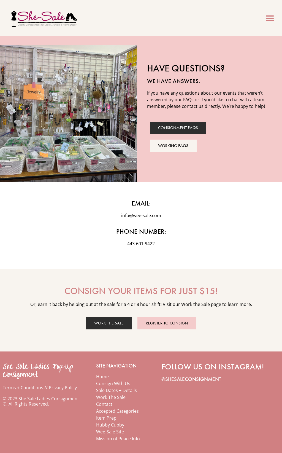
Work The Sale (111, 397)
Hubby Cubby (110, 425)
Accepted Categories (117, 411)
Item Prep (106, 418)
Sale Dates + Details (116, 390)
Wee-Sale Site (110, 432)
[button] (269, 18)
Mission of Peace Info (118, 438)
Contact (104, 404)
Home (102, 376)
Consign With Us (113, 383)
